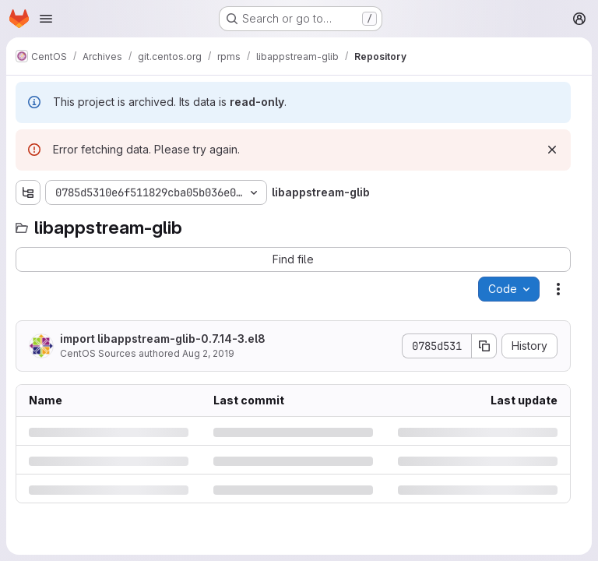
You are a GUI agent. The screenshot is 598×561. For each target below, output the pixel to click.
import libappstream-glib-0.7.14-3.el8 (163, 338)
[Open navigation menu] (45, 18)
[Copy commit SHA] (484, 345)
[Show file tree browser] (28, 192)
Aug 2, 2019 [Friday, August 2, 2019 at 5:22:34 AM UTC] (208, 353)
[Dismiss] (552, 149)
